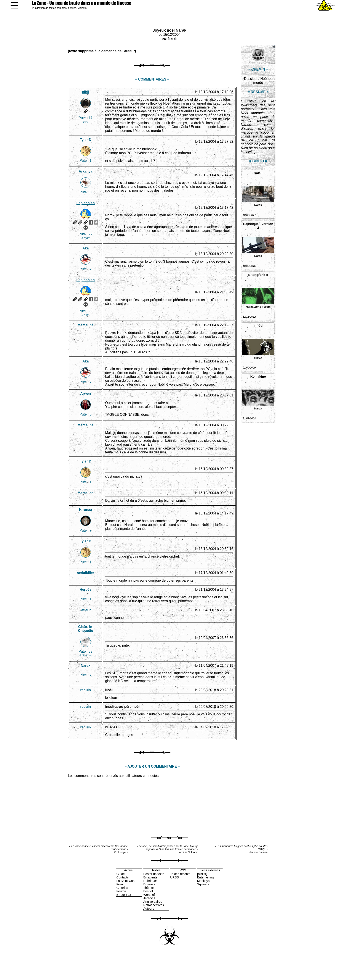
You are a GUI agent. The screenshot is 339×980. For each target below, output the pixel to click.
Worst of (149, 894)
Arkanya (85, 171)
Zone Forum (262, 306)
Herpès (85, 589)
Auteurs (148, 908)
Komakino (258, 376)
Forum (120, 884)
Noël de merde (262, 80)
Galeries (122, 887)
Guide (120, 874)
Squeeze (203, 884)
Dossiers (250, 79)
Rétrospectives (153, 905)
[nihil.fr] (202, 874)
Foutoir (121, 891)
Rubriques (150, 881)
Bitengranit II (258, 275)
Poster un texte (153, 874)
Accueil (129, 870)
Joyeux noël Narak (169, 30)
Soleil (258, 173)
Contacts (122, 877)
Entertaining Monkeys (205, 879)
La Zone (81, 3)
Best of (148, 891)
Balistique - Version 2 (258, 225)
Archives (149, 898)
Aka (85, 248)
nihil (85, 92)
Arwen (85, 393)
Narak (172, 38)
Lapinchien (85, 203)
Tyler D (85, 140)
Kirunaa (85, 509)
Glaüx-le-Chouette (85, 628)
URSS (174, 877)
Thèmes (149, 887)
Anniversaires (152, 901)
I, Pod (258, 325)
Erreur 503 (123, 894)
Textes (156, 870)
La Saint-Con (125, 881)
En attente (150, 877)
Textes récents (180, 874)
